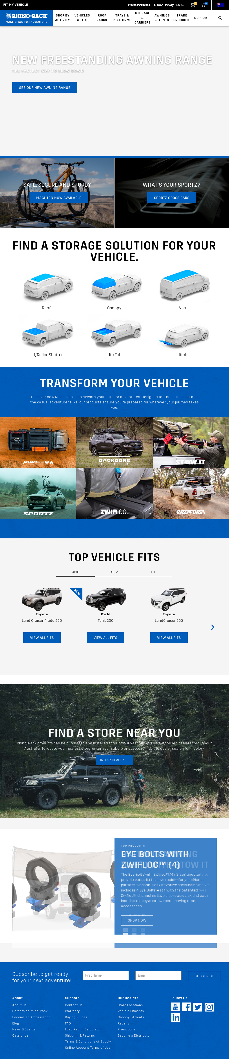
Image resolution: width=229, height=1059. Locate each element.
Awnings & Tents (162, 18)
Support (201, 18)
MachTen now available (59, 198)
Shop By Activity (62, 18)
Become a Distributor (134, 1035)
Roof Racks (101, 18)
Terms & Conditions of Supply (88, 1041)
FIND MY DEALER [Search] (114, 760)
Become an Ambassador (31, 1017)
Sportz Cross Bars (171, 198)
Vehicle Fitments (131, 1011)
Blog (15, 1023)
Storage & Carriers (142, 17)
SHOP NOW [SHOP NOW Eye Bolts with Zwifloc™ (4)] (137, 920)
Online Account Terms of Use (88, 1048)
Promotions (127, 1029)
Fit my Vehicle (15, 5)
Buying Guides (76, 1017)
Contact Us (74, 1005)
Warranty (72, 1011)
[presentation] (212, 626)
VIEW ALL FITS (42, 638)
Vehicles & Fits (82, 18)
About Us (19, 1005)
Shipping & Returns (80, 1035)
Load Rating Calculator (83, 1029)
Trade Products (182, 18)
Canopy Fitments (131, 1017)
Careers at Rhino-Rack (30, 1011)
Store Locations (130, 1005)
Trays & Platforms (122, 18)
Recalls (123, 1023)
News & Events (24, 1029)
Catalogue (20, 1035)
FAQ (68, 1023)
